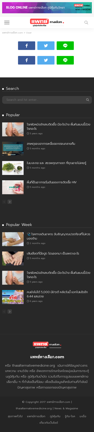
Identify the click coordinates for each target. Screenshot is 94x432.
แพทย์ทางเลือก (36, 416)
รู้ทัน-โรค (70, 416)
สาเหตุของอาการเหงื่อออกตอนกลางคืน (51, 143)
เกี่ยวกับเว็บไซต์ (48, 423)
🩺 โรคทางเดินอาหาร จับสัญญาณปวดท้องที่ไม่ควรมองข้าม (58, 236)
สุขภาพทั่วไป (15, 416)
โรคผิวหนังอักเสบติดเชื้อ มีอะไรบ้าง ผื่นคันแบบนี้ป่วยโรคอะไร (58, 126)
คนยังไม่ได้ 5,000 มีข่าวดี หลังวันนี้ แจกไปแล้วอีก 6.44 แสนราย (57, 294)
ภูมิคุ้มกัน (55, 416)
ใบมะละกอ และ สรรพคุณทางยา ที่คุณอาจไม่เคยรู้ (56, 163)
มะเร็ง (83, 416)
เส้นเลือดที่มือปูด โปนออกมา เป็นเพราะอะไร (53, 253)
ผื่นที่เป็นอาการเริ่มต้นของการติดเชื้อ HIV (52, 182)
